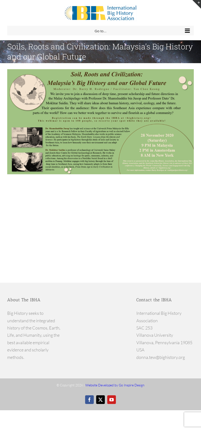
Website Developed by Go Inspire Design (114, 385)
